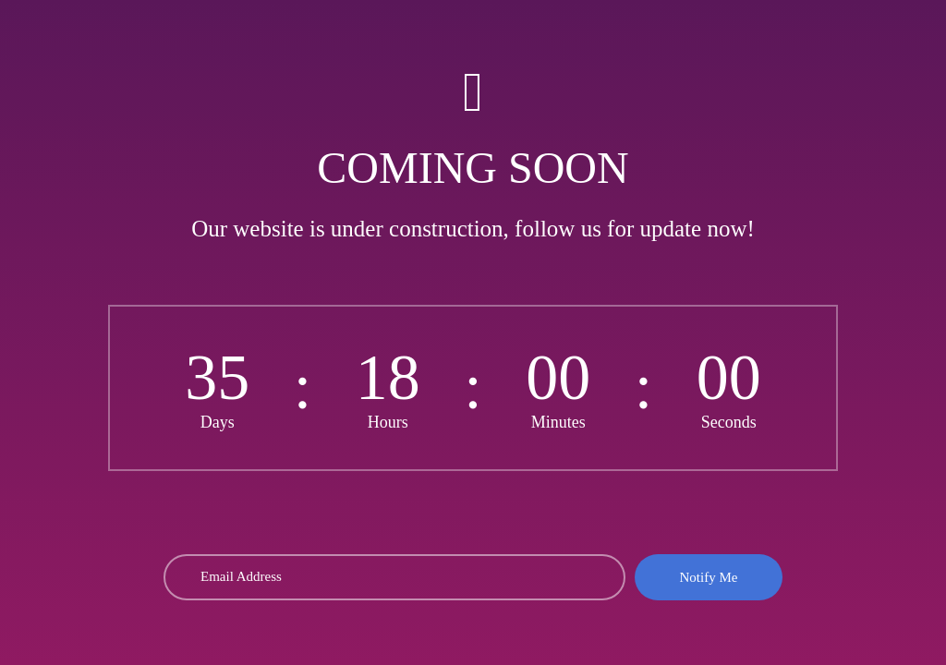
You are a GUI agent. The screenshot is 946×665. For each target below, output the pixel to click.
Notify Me (709, 577)
